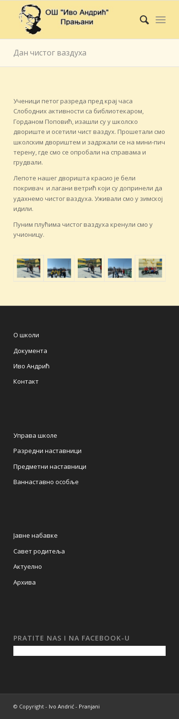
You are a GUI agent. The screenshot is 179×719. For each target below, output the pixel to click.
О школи (26, 335)
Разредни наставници (47, 450)
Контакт (26, 381)
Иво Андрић (31, 366)
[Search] (139, 19)
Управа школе (35, 435)
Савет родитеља (39, 551)
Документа (30, 350)
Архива (24, 582)
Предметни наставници (49, 466)
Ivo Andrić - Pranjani (74, 706)
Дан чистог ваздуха (49, 52)
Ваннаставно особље (46, 481)
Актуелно (27, 566)
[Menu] (161, 19)
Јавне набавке (35, 535)
